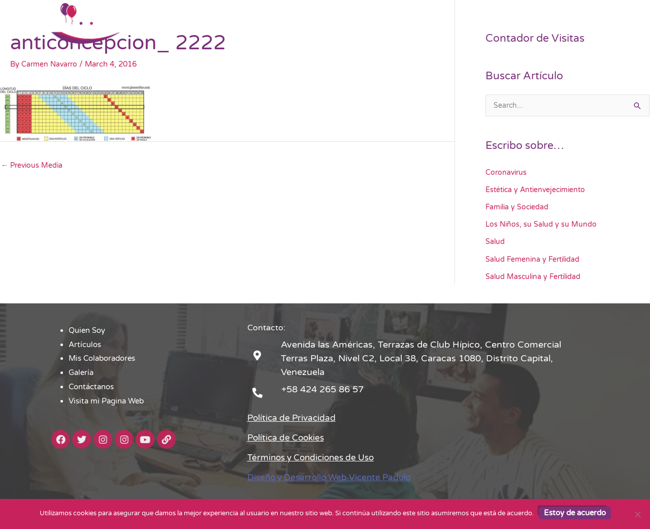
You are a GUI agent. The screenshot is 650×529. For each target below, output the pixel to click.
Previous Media (33, 165)
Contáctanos (483, 22)
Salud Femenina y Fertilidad (534, 258)
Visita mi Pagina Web (559, 22)
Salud (495, 241)
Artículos (307, 22)
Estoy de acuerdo (575, 512)
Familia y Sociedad (518, 206)
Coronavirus (507, 172)
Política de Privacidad (293, 416)
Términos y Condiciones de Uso (315, 456)
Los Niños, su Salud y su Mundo (542, 224)
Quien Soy (258, 22)
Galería (433, 22)
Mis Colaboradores (372, 22)
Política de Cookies (288, 436)
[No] (637, 514)
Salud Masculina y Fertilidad (535, 275)
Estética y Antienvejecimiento (538, 189)
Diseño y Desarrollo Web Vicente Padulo (334, 476)
